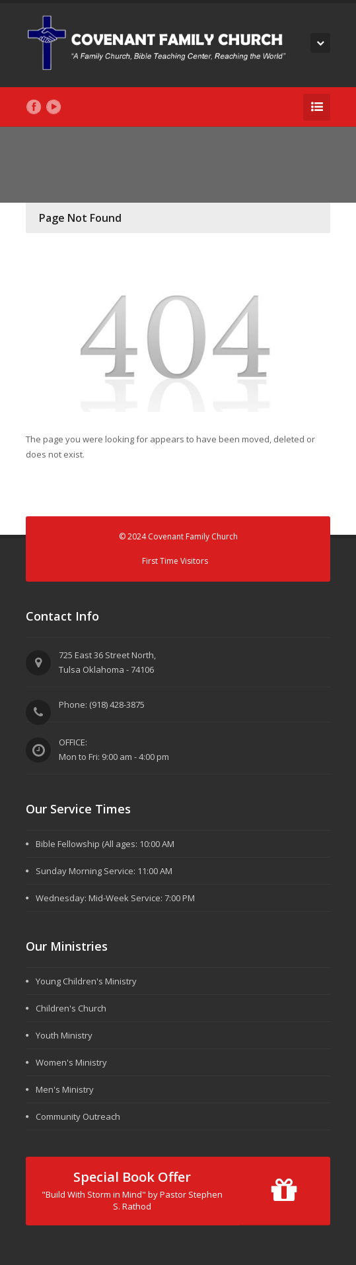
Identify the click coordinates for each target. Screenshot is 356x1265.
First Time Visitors (175, 560)
